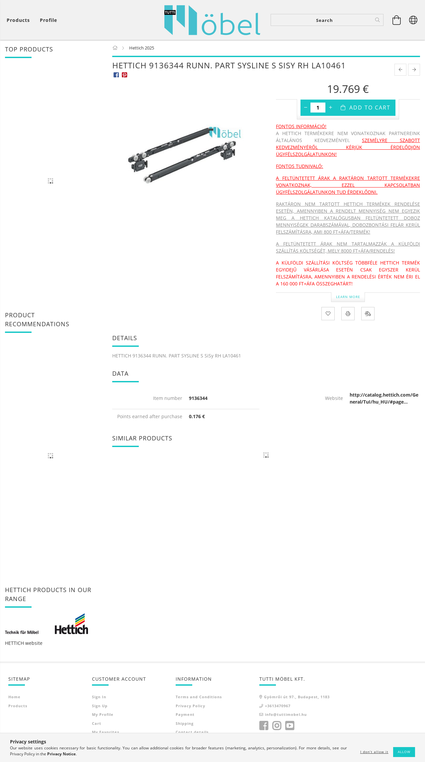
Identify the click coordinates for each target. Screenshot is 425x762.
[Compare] (368, 313)
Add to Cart (369, 107)
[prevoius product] (400, 70)
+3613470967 (278, 705)
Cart (96, 723)
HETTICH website (23, 643)
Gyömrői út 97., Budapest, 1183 (297, 696)
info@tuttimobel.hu (286, 714)
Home (14, 696)
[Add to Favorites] (328, 313)
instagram (276, 726)
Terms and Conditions (199, 696)
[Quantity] (317, 108)
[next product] (414, 70)
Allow (404, 751)
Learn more (348, 296)
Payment (185, 714)
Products (17, 705)
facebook (263, 726)
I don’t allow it (374, 751)
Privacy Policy (190, 705)
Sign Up (100, 705)
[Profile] (48, 20)
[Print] (348, 313)
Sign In (99, 696)
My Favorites (105, 731)
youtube (289, 726)
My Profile (103, 714)
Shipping (185, 723)
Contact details (192, 731)
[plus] (330, 108)
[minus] (305, 108)
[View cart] (20, 20)
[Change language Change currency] (413, 20)
